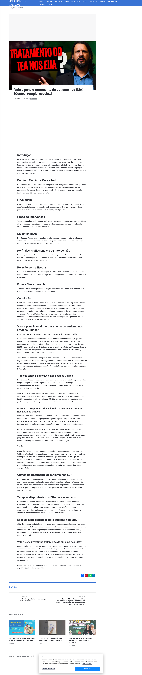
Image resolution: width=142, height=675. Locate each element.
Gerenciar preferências (48, 669)
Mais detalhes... (87, 664)
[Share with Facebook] (82, 575)
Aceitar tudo (94, 669)
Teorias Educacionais (74, 1)
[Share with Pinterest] (86, 575)
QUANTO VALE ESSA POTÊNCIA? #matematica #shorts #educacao (51, 640)
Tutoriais (50, 1)
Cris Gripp (17, 98)
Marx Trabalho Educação (22, 657)
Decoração (60, 1)
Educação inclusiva (47, 4)
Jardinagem (95, 1)
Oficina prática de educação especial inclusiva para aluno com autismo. (21, 641)
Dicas (86, 1)
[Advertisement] (52, 28)
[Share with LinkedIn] (93, 575)
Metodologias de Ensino (110, 1)
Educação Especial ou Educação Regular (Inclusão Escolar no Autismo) (80, 641)
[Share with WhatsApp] (89, 575)
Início (42, 1)
